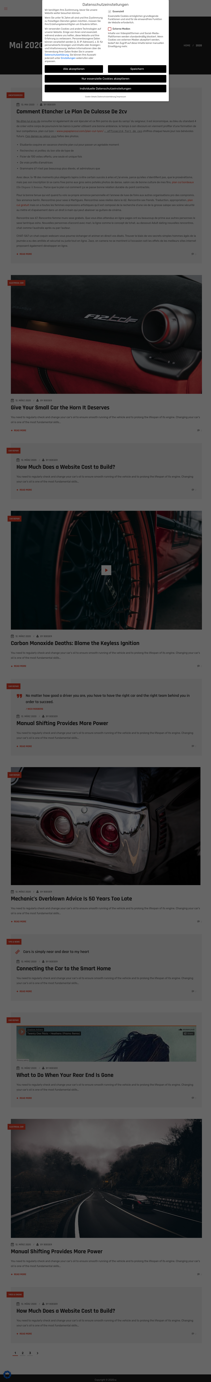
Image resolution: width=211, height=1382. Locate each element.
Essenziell (117, 11)
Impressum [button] (121, 97)
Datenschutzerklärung (57, 54)
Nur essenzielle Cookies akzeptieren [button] (105, 78)
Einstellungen (68, 58)
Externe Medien (120, 28)
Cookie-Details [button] (91, 97)
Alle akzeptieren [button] (74, 68)
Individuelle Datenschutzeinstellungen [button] (105, 88)
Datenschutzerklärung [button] (107, 97)
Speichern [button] (137, 68)
